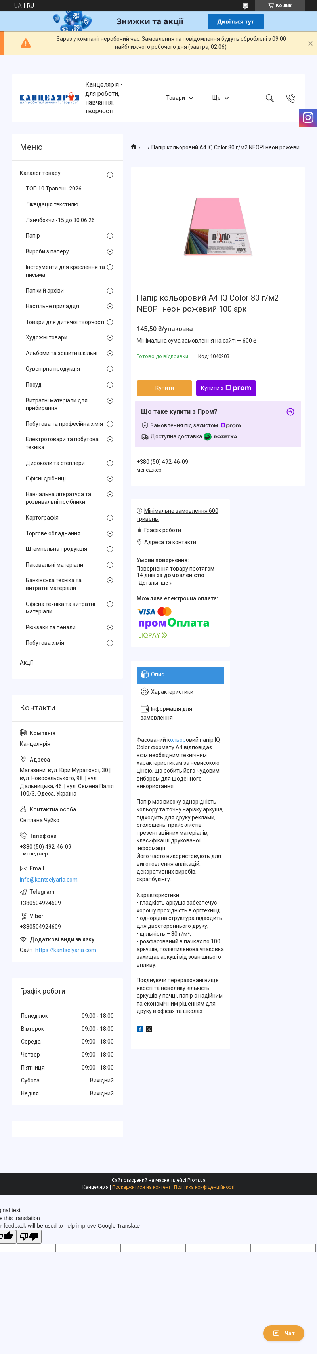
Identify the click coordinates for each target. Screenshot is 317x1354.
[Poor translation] (29, 1237)
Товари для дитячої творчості (65, 322)
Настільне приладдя (52, 306)
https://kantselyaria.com (65, 950)
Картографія (42, 517)
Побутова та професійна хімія (64, 424)
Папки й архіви (45, 291)
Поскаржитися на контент (141, 1187)
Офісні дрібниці (46, 478)
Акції (26, 662)
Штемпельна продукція (56, 549)
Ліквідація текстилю (52, 204)
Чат (284, 1333)
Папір (33, 235)
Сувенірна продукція (53, 369)
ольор (178, 740)
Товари (175, 98)
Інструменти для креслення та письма (65, 271)
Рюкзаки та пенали (51, 627)
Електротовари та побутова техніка (62, 443)
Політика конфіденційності (204, 1187)
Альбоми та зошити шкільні (61, 353)
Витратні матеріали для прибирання (57, 404)
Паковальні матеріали (54, 565)
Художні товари (46, 337)
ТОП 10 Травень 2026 (54, 188)
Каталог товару (40, 173)
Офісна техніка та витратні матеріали (60, 608)
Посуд (34, 384)
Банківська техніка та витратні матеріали (54, 584)
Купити (164, 388)
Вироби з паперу (47, 251)
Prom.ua (196, 1180)
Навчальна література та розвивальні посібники (58, 498)
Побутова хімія (45, 643)
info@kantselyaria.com (49, 879)
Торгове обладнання (53, 533)
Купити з (226, 388)
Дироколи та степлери (55, 463)
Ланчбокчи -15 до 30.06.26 (60, 220)
